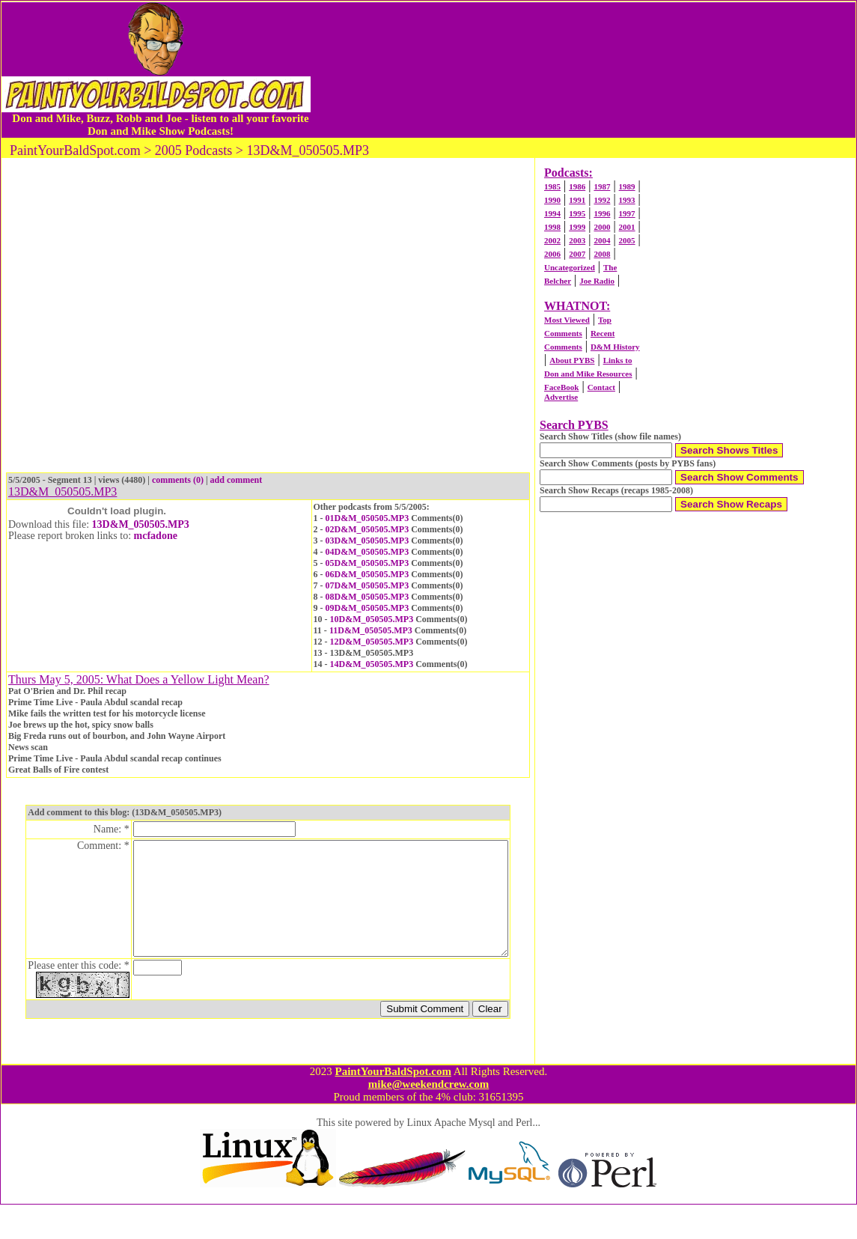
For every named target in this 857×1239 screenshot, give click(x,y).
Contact (601, 387)
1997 (627, 213)
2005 (627, 240)
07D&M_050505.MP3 (367, 585)
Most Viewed (567, 319)
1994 (552, 213)
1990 (552, 199)
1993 (627, 199)
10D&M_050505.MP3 (372, 619)
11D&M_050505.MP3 (370, 630)
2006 (552, 253)
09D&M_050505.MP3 (367, 608)
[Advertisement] (583, 69)
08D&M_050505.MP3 (367, 596)
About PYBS (571, 360)
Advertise (561, 396)
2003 (577, 240)
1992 (602, 199)
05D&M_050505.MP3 (367, 563)
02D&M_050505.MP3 (367, 529)
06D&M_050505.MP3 (367, 574)
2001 (627, 226)
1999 (577, 226)
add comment (236, 480)
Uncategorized (569, 267)
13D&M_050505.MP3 (140, 524)
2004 (602, 240)
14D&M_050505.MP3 (372, 664)
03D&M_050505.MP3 (367, 540)
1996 (602, 213)
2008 (602, 253)
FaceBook (561, 387)
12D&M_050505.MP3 (372, 641)
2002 (552, 240)
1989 (627, 186)
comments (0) (178, 480)
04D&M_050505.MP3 (367, 552)
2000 (602, 226)
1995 (577, 213)
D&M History (615, 346)
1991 (577, 199)
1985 (552, 186)
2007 (577, 253)
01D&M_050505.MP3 (367, 518)
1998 (552, 226)
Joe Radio (596, 280)
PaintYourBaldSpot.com (393, 1106)
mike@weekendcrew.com (429, 1118)
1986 (577, 186)
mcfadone (155, 535)
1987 (602, 186)
